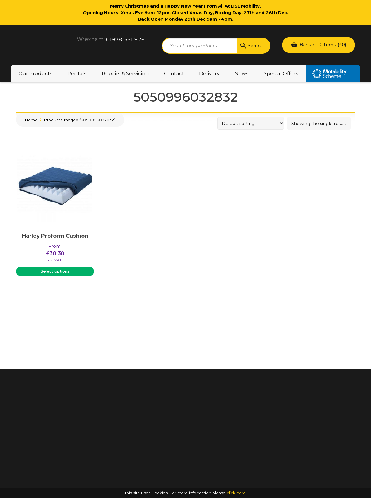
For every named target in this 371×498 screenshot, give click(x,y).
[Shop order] (250, 123)
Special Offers (281, 73)
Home (31, 119)
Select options (55, 271)
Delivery (209, 73)
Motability (333, 73)
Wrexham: (91, 39)
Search (251, 46)
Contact (174, 73)
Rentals (77, 73)
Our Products (35, 73)
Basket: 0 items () (318, 44)
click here (236, 492)
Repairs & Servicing (125, 73)
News (241, 73)
